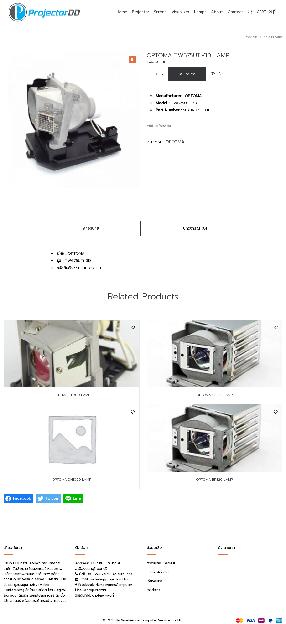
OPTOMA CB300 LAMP (71, 394)
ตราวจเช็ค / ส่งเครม (161, 563)
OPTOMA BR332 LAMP (214, 394)
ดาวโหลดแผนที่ (103, 595)
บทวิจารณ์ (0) (195, 228)
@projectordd (94, 590)
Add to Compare (213, 73)
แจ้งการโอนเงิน (158, 572)
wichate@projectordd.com (111, 579)
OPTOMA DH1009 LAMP (71, 479)
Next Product (273, 37)
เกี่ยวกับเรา (154, 581)
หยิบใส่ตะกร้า (187, 74)
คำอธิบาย (91, 228)
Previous (251, 37)
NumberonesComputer (114, 584)
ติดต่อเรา (153, 590)
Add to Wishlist (221, 73)
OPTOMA (174, 142)
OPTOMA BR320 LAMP (214, 479)
